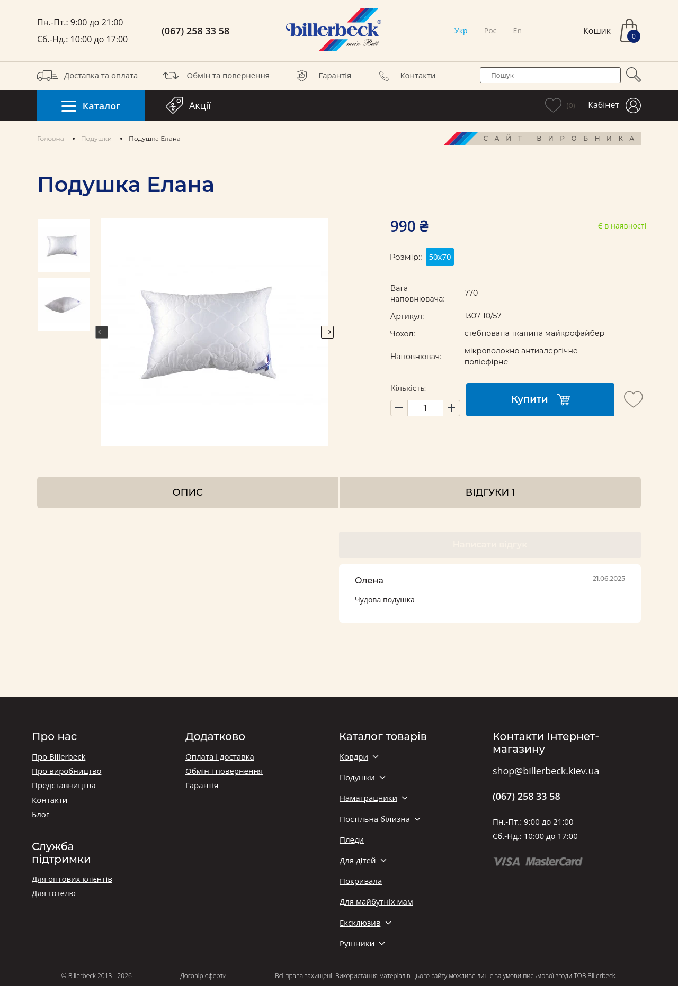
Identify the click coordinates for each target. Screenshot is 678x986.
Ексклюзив (360, 922)
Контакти (404, 75)
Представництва (64, 785)
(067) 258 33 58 (195, 31)
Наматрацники (368, 797)
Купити (540, 400)
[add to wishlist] (633, 399)
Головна (50, 138)
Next (327, 332)
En (517, 30)
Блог (40, 814)
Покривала (361, 881)
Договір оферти (203, 976)
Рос (490, 30)
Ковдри (354, 756)
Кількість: (408, 388)
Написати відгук (490, 545)
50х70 (440, 256)
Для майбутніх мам (376, 901)
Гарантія (321, 75)
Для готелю (54, 893)
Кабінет (614, 105)
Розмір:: (406, 257)
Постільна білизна (375, 819)
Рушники (357, 943)
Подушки (96, 138)
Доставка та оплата (87, 75)
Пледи (352, 839)
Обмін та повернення (215, 75)
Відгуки (490, 492)
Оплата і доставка (219, 756)
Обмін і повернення (224, 770)
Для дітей (358, 860)
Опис (188, 492)
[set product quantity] (425, 408)
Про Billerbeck (58, 756)
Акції (188, 105)
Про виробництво (66, 770)
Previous (101, 332)
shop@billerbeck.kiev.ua (546, 771)
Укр (460, 30)
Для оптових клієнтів (72, 878)
